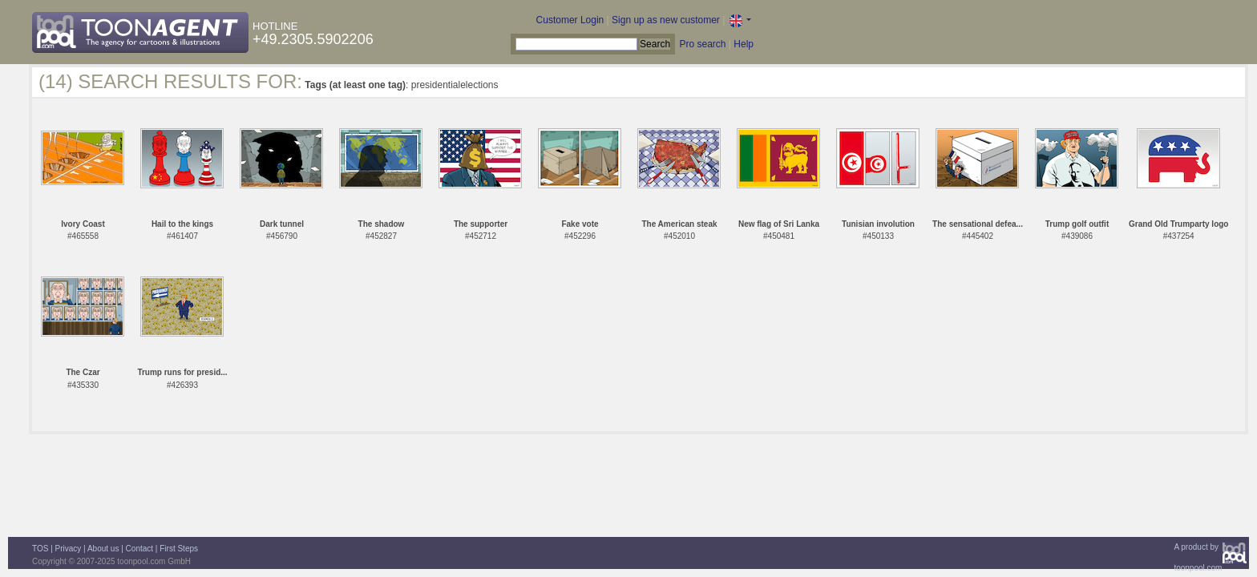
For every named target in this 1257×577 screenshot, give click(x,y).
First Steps (179, 548)
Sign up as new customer (666, 20)
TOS (40, 548)
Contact (139, 548)
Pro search (702, 44)
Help (744, 44)
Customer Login (570, 20)
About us (103, 548)
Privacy (68, 548)
